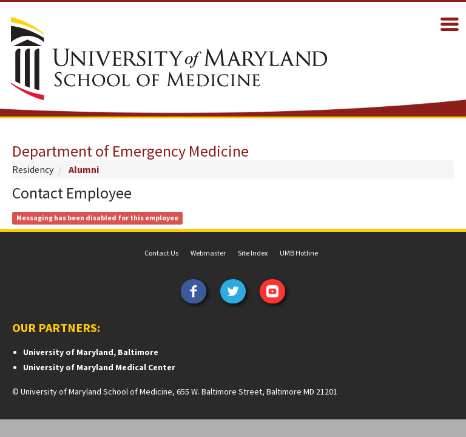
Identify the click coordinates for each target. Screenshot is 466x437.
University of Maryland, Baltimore (90, 352)
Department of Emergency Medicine (130, 151)
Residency (32, 169)
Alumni (84, 169)
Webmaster (208, 252)
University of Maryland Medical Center (99, 367)
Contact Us (161, 252)
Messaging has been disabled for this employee (97, 217)
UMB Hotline (299, 252)
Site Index (253, 252)
